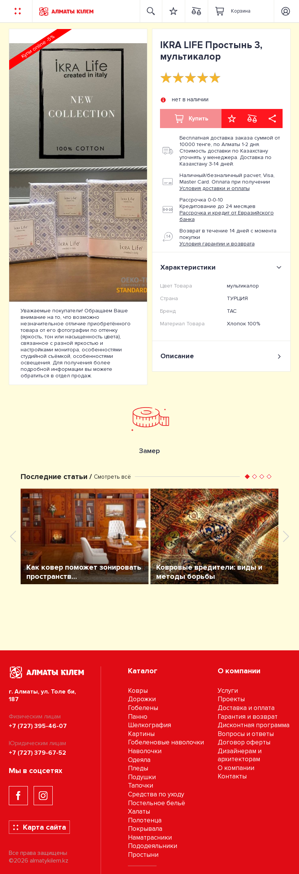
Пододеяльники (152, 846)
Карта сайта (39, 827)
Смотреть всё (112, 476)
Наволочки (145, 751)
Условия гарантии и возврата (217, 243)
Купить (190, 118)
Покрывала (145, 829)
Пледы (138, 768)
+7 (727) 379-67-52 (37, 753)
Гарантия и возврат (248, 717)
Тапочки (140, 785)
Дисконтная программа (253, 725)
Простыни (143, 855)
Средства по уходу (156, 794)
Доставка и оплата (246, 708)
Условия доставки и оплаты (214, 188)
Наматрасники (150, 837)
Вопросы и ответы (246, 734)
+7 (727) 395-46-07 (38, 726)
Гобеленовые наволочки (166, 742)
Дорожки (142, 699)
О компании (236, 768)
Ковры (138, 691)
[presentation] (13, 536)
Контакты (232, 776)
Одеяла (139, 760)
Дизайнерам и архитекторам (240, 755)
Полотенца (145, 820)
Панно (137, 717)
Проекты (231, 699)
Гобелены (143, 708)
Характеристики (222, 267)
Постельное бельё (156, 803)
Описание (221, 356)
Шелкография (149, 725)
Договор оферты (244, 742)
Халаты (139, 811)
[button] (247, 476)
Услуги (228, 691)
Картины (141, 734)
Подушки (142, 777)
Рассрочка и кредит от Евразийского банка (226, 216)
